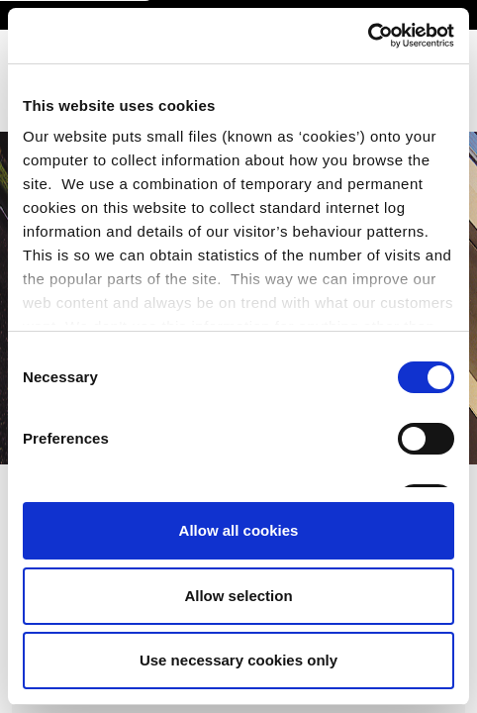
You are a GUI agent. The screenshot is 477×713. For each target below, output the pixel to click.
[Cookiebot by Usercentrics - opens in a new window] (367, 36)
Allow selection (238, 595)
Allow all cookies (239, 530)
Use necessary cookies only (238, 660)
